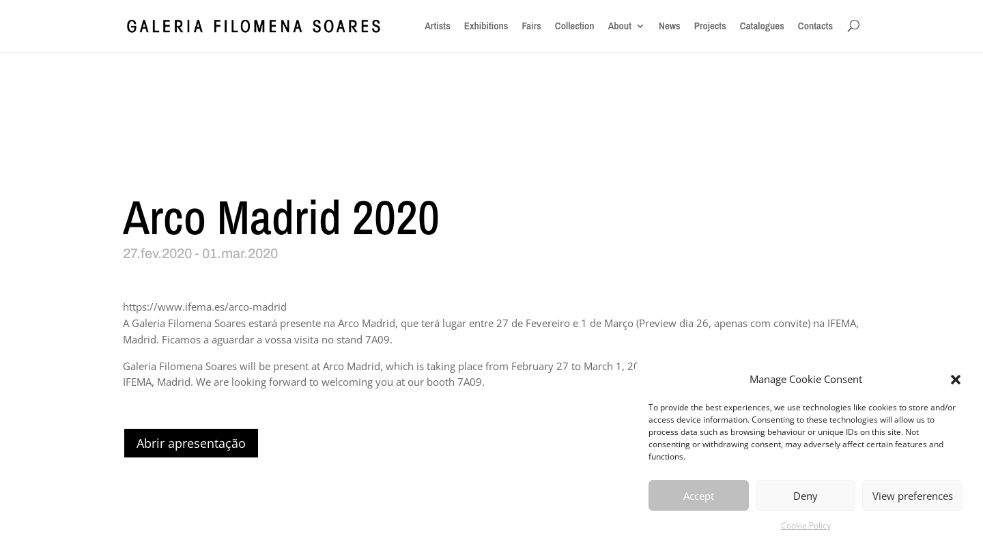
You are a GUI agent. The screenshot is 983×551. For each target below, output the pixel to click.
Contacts (815, 26)
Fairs (531, 26)
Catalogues (762, 26)
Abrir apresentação (191, 443)
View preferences (912, 496)
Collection (575, 26)
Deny (805, 496)
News (670, 26)
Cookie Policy (806, 525)
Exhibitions (486, 26)
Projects (710, 26)
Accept (698, 496)
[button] (956, 379)
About (619, 26)
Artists (438, 26)
